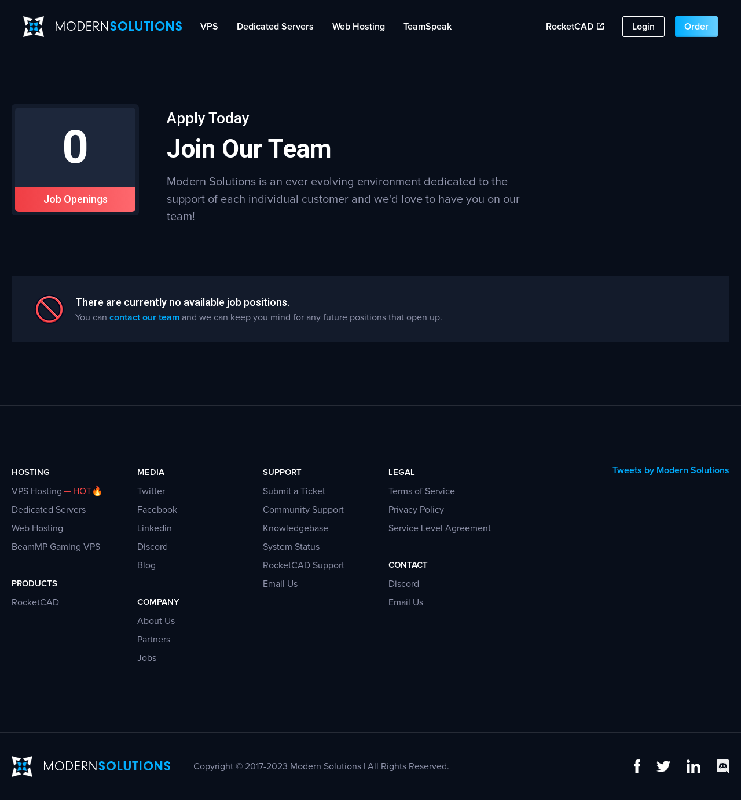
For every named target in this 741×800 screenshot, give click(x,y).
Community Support (303, 509)
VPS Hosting (37, 491)
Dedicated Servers (275, 26)
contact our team (144, 317)
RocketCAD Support (303, 565)
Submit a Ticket (294, 491)
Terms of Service (421, 491)
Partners (153, 639)
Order (696, 26)
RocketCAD (575, 26)
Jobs (146, 658)
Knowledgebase (295, 528)
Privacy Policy (416, 509)
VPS (209, 26)
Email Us (280, 584)
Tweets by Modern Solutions (670, 470)
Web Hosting (358, 26)
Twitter (151, 491)
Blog (146, 565)
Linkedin (154, 528)
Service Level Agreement (439, 528)
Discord (152, 546)
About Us (156, 621)
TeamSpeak (427, 26)
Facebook (157, 509)
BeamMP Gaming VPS (56, 546)
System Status (291, 546)
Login (643, 26)
